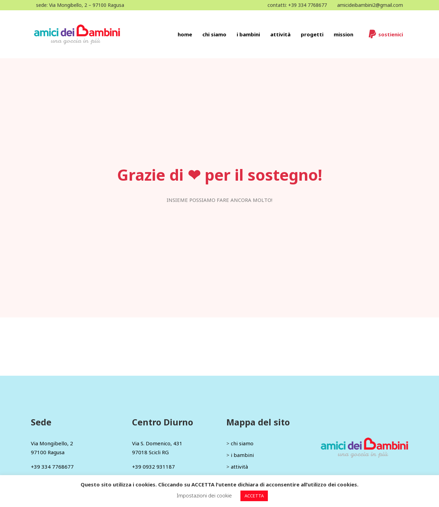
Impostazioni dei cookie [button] (204, 495)
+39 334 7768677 (307, 5)
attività (239, 466)
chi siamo (242, 443)
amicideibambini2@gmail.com (370, 5)
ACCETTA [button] (254, 496)
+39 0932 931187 (153, 466)
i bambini (242, 454)
